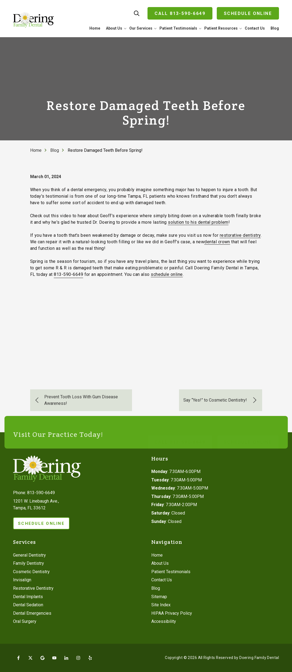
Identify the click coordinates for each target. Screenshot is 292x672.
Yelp (90, 657)
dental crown (217, 241)
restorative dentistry (240, 235)
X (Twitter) (30, 657)
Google (42, 657)
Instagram (78, 657)
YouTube (54, 657)
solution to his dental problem (198, 222)
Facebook (18, 657)
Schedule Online (248, 13)
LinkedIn (66, 657)
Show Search (136, 13)
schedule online (167, 274)
